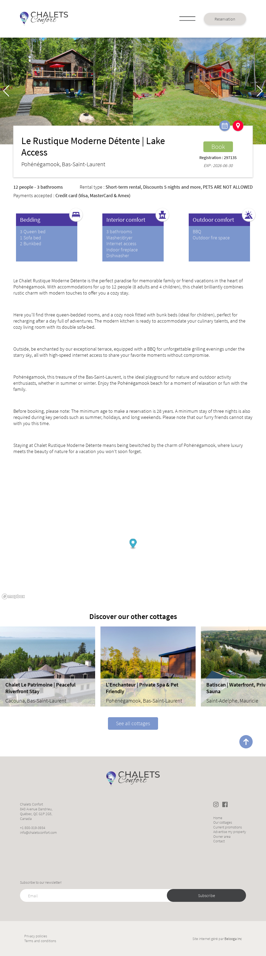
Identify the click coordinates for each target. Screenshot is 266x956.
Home (217, 818)
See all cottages (133, 723)
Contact (219, 841)
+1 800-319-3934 (32, 827)
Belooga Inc (233, 938)
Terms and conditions (40, 941)
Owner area (222, 836)
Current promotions (227, 827)
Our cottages (222, 822)
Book (218, 146)
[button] (259, 91)
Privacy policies (35, 936)
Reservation (225, 19)
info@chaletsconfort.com (38, 832)
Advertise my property (229, 832)
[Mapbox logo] (13, 596)
